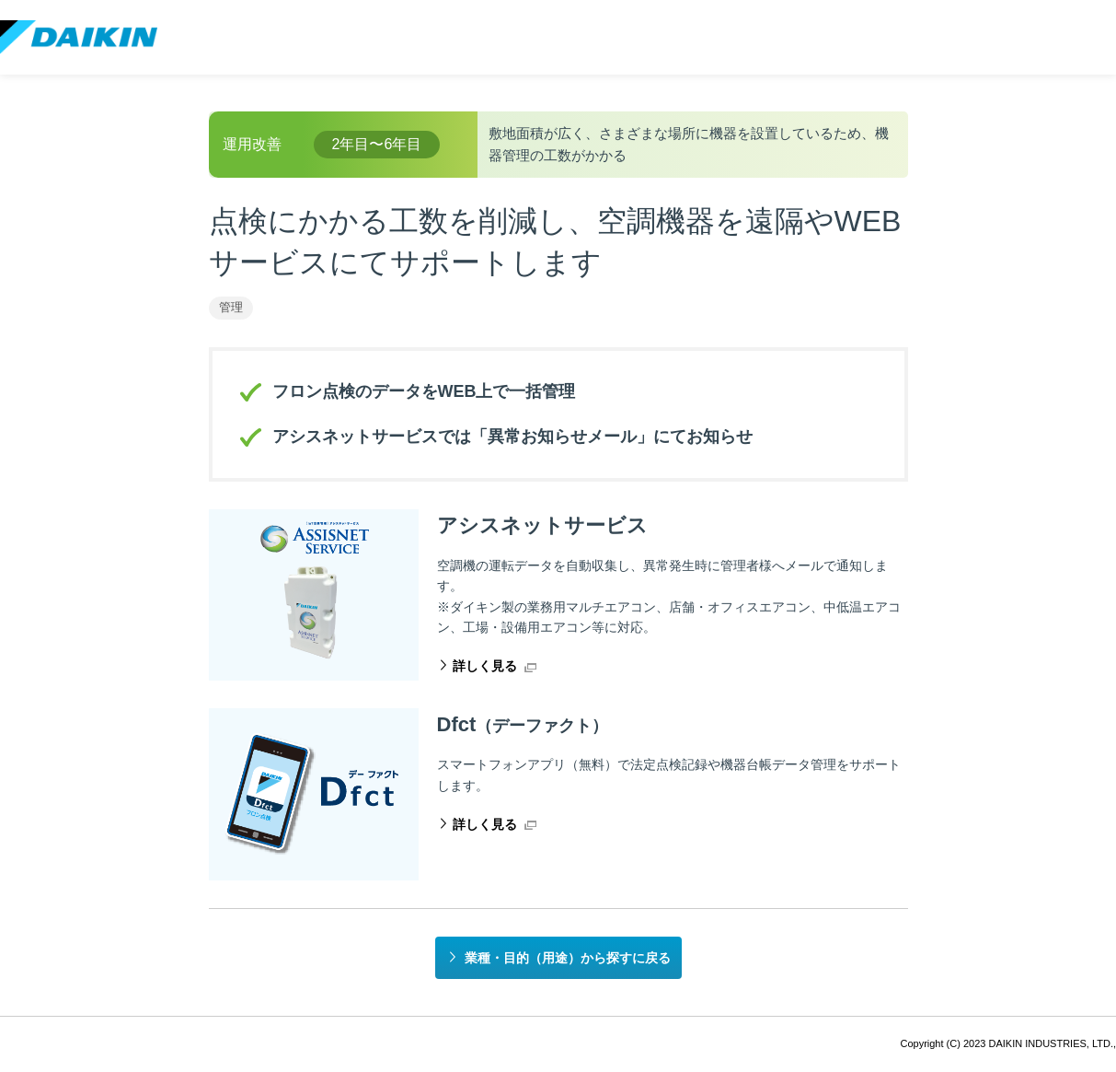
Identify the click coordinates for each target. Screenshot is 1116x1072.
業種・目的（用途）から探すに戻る (568, 957)
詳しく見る (485, 665)
